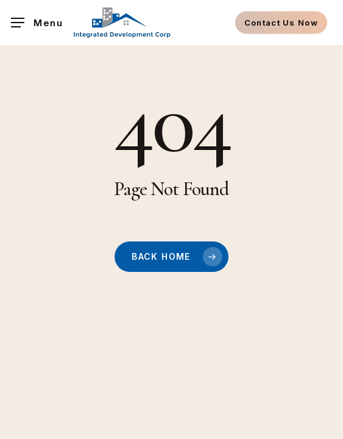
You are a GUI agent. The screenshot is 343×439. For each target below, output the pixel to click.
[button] (37, 22)
